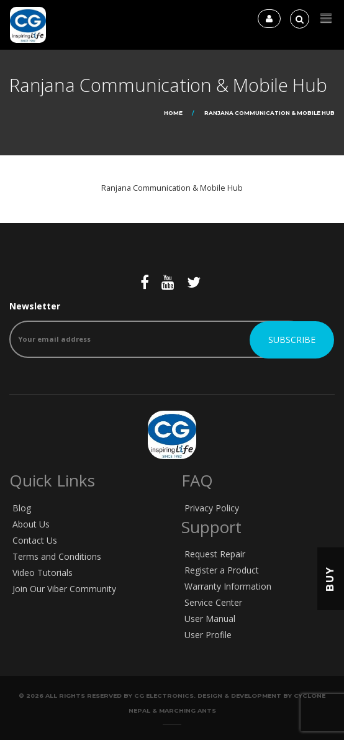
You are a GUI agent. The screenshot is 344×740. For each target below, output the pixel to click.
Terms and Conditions (56, 556)
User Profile (208, 635)
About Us (31, 524)
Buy (330, 579)
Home (173, 112)
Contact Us (34, 540)
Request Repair (214, 554)
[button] (326, 18)
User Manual (209, 618)
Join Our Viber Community (64, 589)
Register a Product (221, 570)
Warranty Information (227, 586)
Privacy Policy (211, 508)
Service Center (213, 602)
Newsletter (158, 329)
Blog (21, 508)
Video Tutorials (42, 572)
